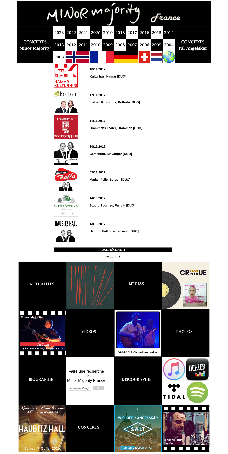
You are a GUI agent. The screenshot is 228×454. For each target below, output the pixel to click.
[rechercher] (79, 388)
